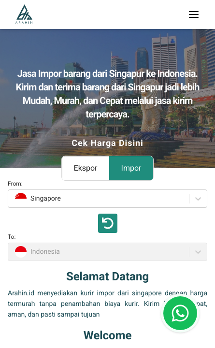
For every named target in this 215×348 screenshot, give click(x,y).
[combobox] (13, 198)
